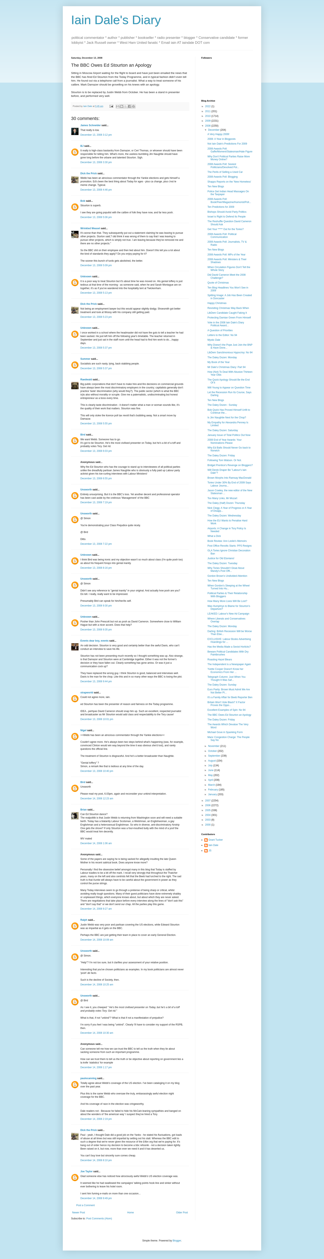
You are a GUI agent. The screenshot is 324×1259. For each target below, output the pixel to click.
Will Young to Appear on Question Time (228, 387)
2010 (208, 116)
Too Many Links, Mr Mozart (222, 498)
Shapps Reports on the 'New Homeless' (229, 181)
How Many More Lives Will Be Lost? (227, 601)
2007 (208, 800)
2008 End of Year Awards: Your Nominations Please (224, 441)
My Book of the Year (218, 362)
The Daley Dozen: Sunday (221, 684)
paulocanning (88, 1078)
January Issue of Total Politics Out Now (228, 435)
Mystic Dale (213, 339)
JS (209, 850)
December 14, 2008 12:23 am (96, 798)
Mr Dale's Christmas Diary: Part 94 (226, 367)
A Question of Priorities (220, 330)
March (212, 784)
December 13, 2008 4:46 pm (96, 189)
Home (130, 1212)
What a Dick (214, 536)
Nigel (83, 730)
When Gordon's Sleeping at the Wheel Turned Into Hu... (228, 587)
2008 (208, 125)
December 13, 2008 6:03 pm (96, 451)
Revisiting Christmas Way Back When (228, 308)
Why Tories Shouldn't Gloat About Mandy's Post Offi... (225, 569)
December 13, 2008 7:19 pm (96, 502)
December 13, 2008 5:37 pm (96, 347)
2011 (208, 111)
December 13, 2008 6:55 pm (96, 478)
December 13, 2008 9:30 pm (96, 605)
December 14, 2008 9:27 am (96, 908)
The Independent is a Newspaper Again (229, 664)
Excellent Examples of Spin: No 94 (226, 709)
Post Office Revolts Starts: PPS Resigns (229, 545)
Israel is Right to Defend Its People (226, 216)
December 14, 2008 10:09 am (96, 939)
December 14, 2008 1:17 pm (96, 1067)
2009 (208, 120)
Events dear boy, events (94, 640)
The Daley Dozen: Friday (221, 455)
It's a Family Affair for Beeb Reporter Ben (230, 697)
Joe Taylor (86, 1171)
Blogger (177, 1240)
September (214, 755)
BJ (81, 146)
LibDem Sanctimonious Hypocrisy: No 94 (230, 352)
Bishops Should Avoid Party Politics (227, 211)
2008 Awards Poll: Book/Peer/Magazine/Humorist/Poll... (229, 200)
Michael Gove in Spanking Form (225, 732)
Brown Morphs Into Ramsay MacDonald (229, 477)
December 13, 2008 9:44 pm (96, 681)
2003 (208, 819)
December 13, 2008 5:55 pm (96, 423)
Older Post (182, 1212)
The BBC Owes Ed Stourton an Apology (229, 714)
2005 (208, 810)
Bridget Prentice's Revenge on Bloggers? (230, 465)
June (211, 770)
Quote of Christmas (218, 282)
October (213, 751)
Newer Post (78, 1212)
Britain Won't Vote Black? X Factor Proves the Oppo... (226, 704)
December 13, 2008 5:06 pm (96, 217)
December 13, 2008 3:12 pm (96, 134)
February (213, 789)
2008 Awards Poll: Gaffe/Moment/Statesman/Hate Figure (230, 150)
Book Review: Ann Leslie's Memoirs (227, 541)
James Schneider (90, 125)
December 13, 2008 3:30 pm (96, 162)
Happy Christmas (216, 303)
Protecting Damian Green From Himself (229, 317)
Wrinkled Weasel (90, 228)
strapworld (86, 692)
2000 (208, 824)
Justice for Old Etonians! (220, 558)
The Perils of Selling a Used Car (225, 172)
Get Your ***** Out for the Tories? (225, 229)
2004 (208, 815)
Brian (83, 809)
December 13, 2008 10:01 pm (96, 719)
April (211, 779)
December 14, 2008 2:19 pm (96, 1119)
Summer (85, 358)
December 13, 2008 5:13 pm (96, 292)
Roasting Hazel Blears (219, 659)
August (212, 760)
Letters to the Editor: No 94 (222, 335)
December (214, 129)
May (210, 775)
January (213, 794)
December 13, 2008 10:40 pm (96, 771)
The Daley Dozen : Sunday (222, 404)
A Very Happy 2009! (218, 134)
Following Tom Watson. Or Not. (224, 460)
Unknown (86, 276)
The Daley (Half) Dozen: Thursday (226, 503)
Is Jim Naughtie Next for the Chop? (226, 417)
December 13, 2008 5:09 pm (96, 265)
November (214, 746)
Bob (82, 200)
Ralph (83, 919)
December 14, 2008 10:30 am (96, 1032)
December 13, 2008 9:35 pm (96, 629)
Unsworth (86, 489)
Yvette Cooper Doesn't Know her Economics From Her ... (225, 670)
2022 (208, 106)
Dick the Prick (88, 173)
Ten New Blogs (215, 186)
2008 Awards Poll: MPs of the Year (226, 254)
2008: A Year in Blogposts (221, 139)
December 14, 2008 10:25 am (96, 984)
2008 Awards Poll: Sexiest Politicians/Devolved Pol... (223, 165)
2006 (208, 805)
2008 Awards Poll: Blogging (222, 176)
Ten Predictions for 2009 (220, 206)
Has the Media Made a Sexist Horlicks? (229, 646)
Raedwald (86, 379)
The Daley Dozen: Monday (222, 357)
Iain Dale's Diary (116, 20)
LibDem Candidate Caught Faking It (227, 312)
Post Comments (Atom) (99, 1218)
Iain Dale (213, 845)
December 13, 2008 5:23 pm (96, 317)
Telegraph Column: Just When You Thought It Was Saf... (226, 678)
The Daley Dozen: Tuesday (222, 563)
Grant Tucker (215, 839)
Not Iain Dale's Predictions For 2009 (227, 143)
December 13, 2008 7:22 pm (96, 543)
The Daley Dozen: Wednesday (224, 515)
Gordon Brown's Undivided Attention (227, 575)
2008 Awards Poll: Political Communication (222, 236)
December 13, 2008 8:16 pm (96, 567)
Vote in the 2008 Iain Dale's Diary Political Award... (225, 324)
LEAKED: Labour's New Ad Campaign (228, 613)
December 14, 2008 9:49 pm (96, 1198)
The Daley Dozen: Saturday (222, 430)
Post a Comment (85, 1205)
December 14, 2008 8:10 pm (96, 1160)
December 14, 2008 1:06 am (96, 843)
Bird (82, 434)
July (210, 765)
